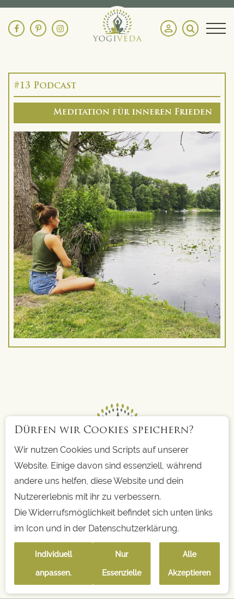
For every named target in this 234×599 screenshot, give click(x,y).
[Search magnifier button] (190, 28)
